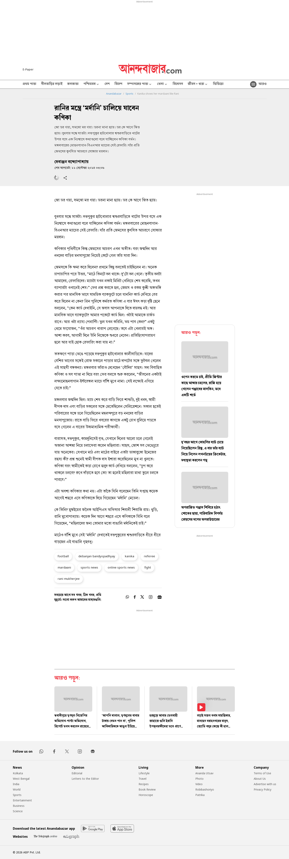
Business (18, 806)
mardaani (64, 567)
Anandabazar (114, 94)
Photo (199, 779)
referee (149, 556)
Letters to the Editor (85, 779)
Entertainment (22, 800)
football (63, 556)
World (16, 789)
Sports (129, 94)
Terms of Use (262, 773)
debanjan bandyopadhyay (96, 556)
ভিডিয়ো (218, 84)
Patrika (200, 795)
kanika (129, 556)
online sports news (121, 567)
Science (18, 811)
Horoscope (146, 795)
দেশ (107, 84)
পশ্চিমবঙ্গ (91, 84)
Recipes (144, 784)
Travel (142, 779)
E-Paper (28, 69)
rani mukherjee (69, 579)
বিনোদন (178, 84)
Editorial (77, 773)
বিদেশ (118, 84)
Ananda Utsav (204, 773)
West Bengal (21, 779)
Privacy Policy (262, 789)
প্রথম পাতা (29, 84)
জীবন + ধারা (198, 84)
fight (147, 567)
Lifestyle (144, 773)
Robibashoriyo (204, 789)
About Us (260, 779)
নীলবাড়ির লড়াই (51, 84)
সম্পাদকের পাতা (139, 84)
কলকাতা (73, 84)
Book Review (147, 789)
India (16, 784)
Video (199, 784)
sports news (89, 567)
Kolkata (18, 773)
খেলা (162, 84)
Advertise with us (265, 784)
